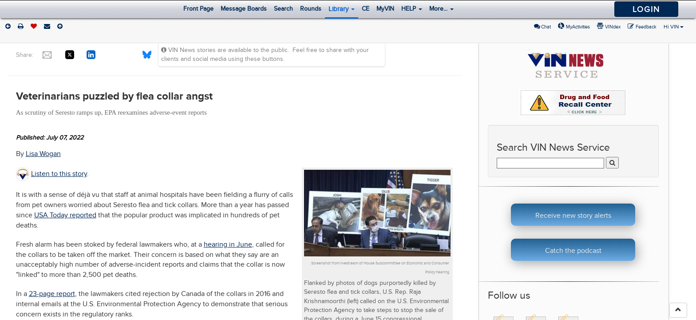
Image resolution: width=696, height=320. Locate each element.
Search (283, 8)
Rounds (310, 8)
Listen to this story (59, 174)
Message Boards (244, 8)
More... (441, 8)
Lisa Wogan (43, 154)
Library (341, 8)
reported (82, 215)
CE (365, 8)
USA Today (51, 215)
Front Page (198, 8)
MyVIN (385, 8)
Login (646, 9)
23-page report (52, 294)
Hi (674, 27)
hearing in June (228, 244)
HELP (411, 8)
